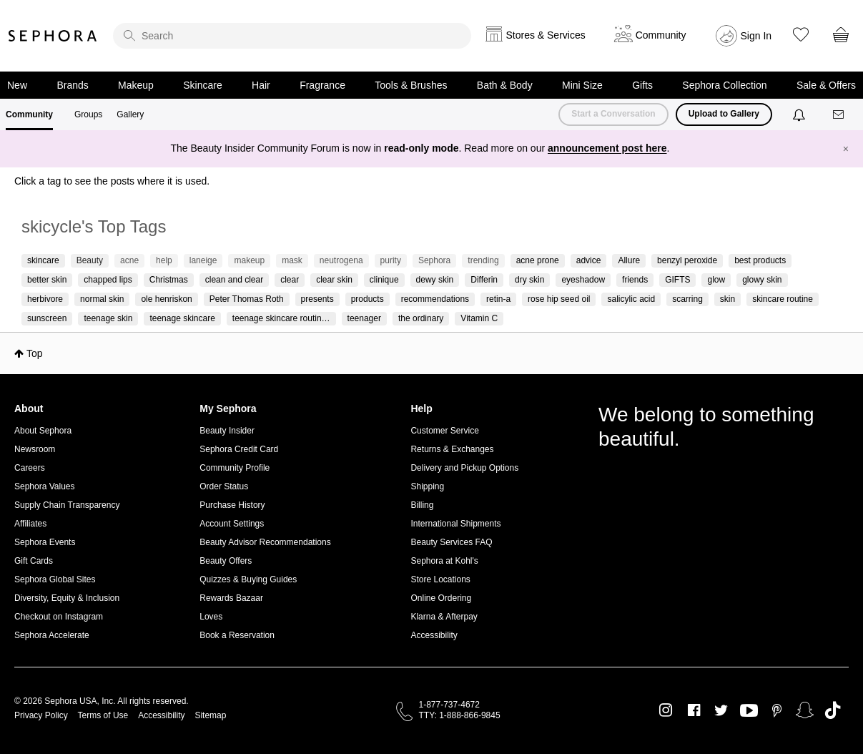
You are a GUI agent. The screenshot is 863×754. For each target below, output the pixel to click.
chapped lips (108, 280)
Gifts (642, 85)
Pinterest (777, 710)
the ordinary (420, 318)
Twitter (721, 710)
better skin (46, 280)
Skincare (202, 85)
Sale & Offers (826, 85)
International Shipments (455, 524)
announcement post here (607, 148)
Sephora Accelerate (51, 635)
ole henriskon (166, 299)
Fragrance (322, 85)
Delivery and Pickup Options (464, 468)
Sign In (756, 35)
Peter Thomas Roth (246, 299)
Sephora (53, 35)
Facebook (694, 710)
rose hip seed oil (559, 299)
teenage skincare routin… (281, 318)
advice (588, 260)
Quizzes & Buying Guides (248, 579)
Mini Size (582, 85)
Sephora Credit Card (238, 449)
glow (716, 280)
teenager (364, 318)
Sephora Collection (724, 85)
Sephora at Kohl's (444, 561)
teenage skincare (181, 318)
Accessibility (433, 635)
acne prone (537, 260)
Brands (72, 85)
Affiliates (30, 524)
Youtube (749, 711)
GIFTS (677, 280)
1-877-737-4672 (449, 705)
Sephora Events (44, 542)
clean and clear (234, 280)
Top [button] (34, 353)
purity (390, 260)
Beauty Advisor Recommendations (264, 542)
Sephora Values (44, 486)
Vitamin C (479, 318)
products (367, 299)
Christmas (168, 280)
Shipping (427, 486)
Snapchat (805, 710)
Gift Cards (33, 561)
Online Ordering (440, 598)
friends (635, 280)
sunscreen (46, 318)
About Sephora (42, 431)
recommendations (435, 299)
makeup (249, 260)
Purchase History (232, 505)
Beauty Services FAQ (451, 542)
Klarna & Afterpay (443, 617)
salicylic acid (631, 299)
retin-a (498, 299)
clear (289, 280)
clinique (384, 280)
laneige (203, 260)
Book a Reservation (237, 635)
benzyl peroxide (687, 260)
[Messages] (839, 114)
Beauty (90, 260)
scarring (687, 299)
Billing (421, 505)
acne (129, 260)
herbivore (45, 299)
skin (727, 299)
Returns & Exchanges (451, 449)
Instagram (666, 710)
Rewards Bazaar (231, 598)
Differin (484, 280)
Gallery (130, 114)
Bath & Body (505, 85)
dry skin (529, 280)
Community (29, 114)
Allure (629, 260)
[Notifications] (800, 114)
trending (483, 260)
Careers (29, 468)
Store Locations (440, 579)
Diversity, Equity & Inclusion (66, 598)
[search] (292, 36)
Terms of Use (103, 715)
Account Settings (231, 524)
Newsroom (34, 449)
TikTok (833, 710)
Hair (261, 85)
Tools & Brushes (411, 85)
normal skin (102, 299)
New (17, 85)
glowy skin (761, 280)
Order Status (223, 486)
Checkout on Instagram (58, 617)
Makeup (136, 85)
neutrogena (341, 260)
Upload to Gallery (724, 114)
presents (317, 299)
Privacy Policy (41, 715)
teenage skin (108, 318)
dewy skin (435, 280)
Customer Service (444, 431)
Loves (210, 617)
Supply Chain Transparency (66, 505)
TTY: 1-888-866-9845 (459, 715)
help (164, 260)
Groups (88, 114)
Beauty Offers (225, 561)
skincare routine (782, 299)
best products (760, 260)
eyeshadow (583, 280)
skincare (43, 260)
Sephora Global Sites (54, 579)
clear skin (334, 280)
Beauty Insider (227, 431)
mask (292, 260)
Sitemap (210, 715)
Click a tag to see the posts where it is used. (111, 181)
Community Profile (234, 468)
